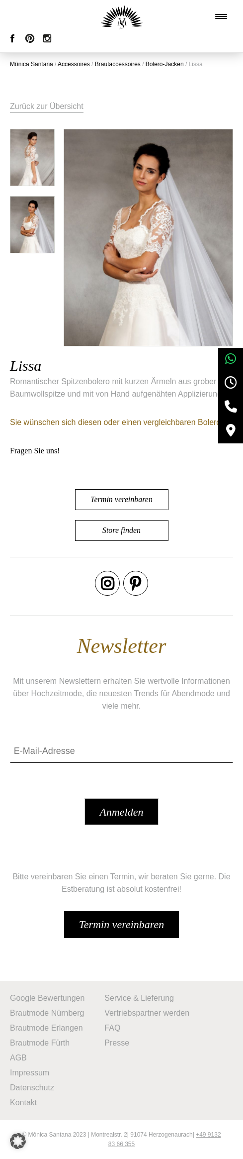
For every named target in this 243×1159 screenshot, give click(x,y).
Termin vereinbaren (121, 499)
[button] (18, 1141)
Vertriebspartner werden (146, 1013)
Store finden (121, 530)
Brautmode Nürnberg (47, 1013)
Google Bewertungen (47, 998)
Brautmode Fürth (40, 1043)
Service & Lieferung (139, 998)
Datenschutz (32, 1087)
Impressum (29, 1072)
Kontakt (23, 1102)
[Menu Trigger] (221, 16)
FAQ (112, 1028)
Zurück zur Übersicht (46, 106)
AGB (18, 1058)
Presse (116, 1043)
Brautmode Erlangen (46, 1028)
